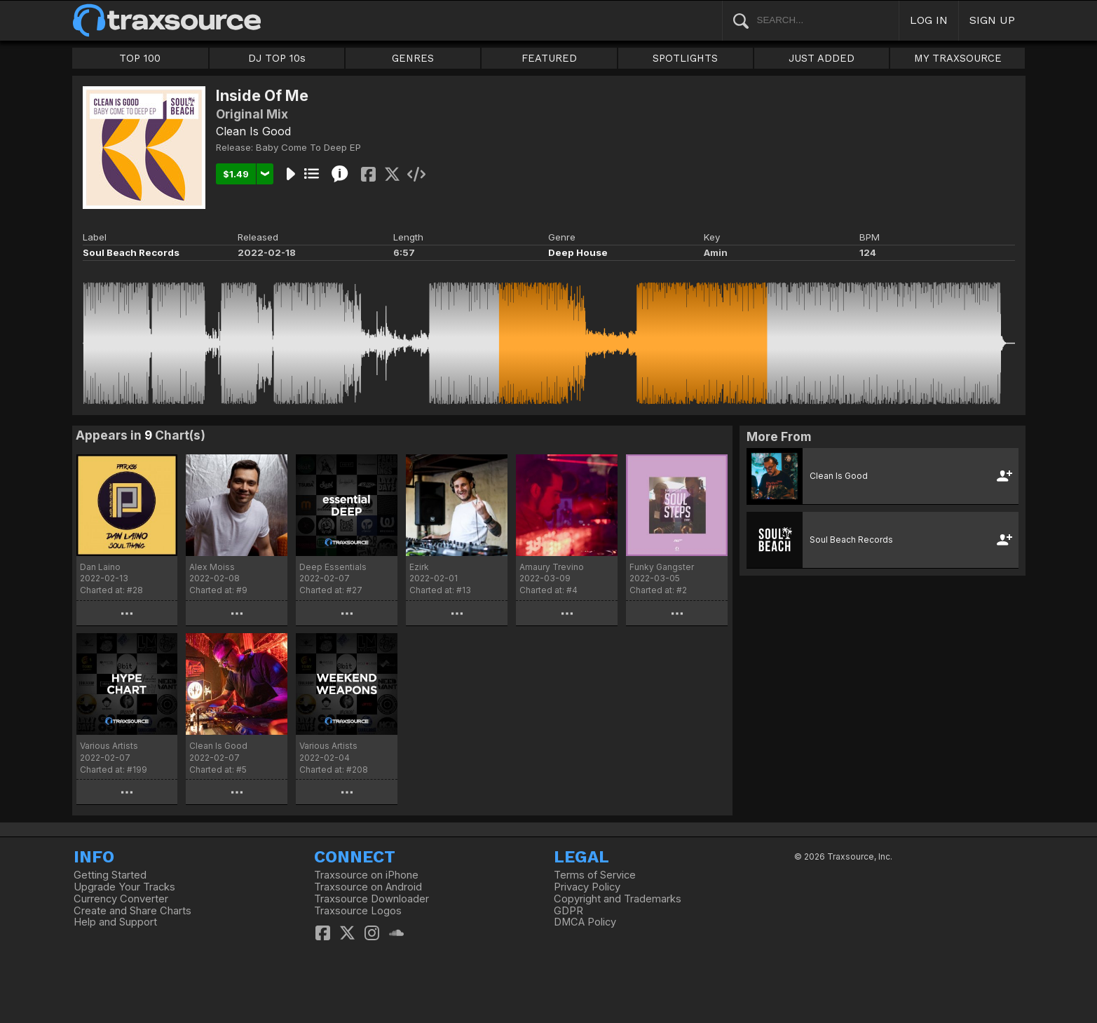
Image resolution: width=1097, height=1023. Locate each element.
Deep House (578, 252)
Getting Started (110, 875)
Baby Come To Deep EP (308, 147)
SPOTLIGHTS (685, 58)
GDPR (568, 911)
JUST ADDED (821, 58)
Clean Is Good (253, 131)
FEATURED (549, 58)
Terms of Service (595, 875)
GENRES (413, 58)
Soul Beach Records (131, 252)
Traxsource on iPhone (366, 875)
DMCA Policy (585, 922)
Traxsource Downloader (371, 899)
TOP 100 (140, 58)
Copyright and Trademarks (617, 899)
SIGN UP (992, 20)
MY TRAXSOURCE (958, 58)
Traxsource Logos (358, 911)
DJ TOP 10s (277, 58)
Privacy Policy (587, 887)
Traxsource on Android (368, 887)
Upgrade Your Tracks (124, 887)
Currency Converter (121, 899)
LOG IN (929, 20)
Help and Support (115, 922)
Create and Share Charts (132, 911)
